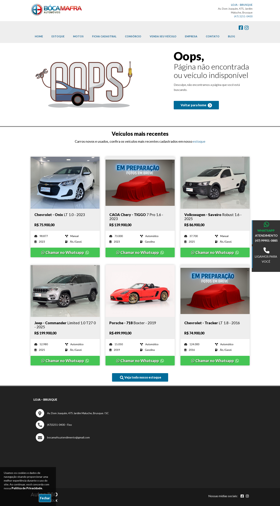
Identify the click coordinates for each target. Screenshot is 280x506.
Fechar (45, 498)
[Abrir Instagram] (247, 495)
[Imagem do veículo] (65, 183)
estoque (199, 141)
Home (39, 36)
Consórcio (133, 36)
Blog (231, 36)
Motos (78, 36)
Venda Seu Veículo (163, 36)
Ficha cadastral (104, 36)
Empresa (191, 36)
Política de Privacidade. (27, 488)
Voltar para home (196, 105)
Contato (212, 36)
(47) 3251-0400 (243, 16)
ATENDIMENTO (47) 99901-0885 (266, 238)
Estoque (58, 36)
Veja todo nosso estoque (140, 377)
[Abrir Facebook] (242, 495)
